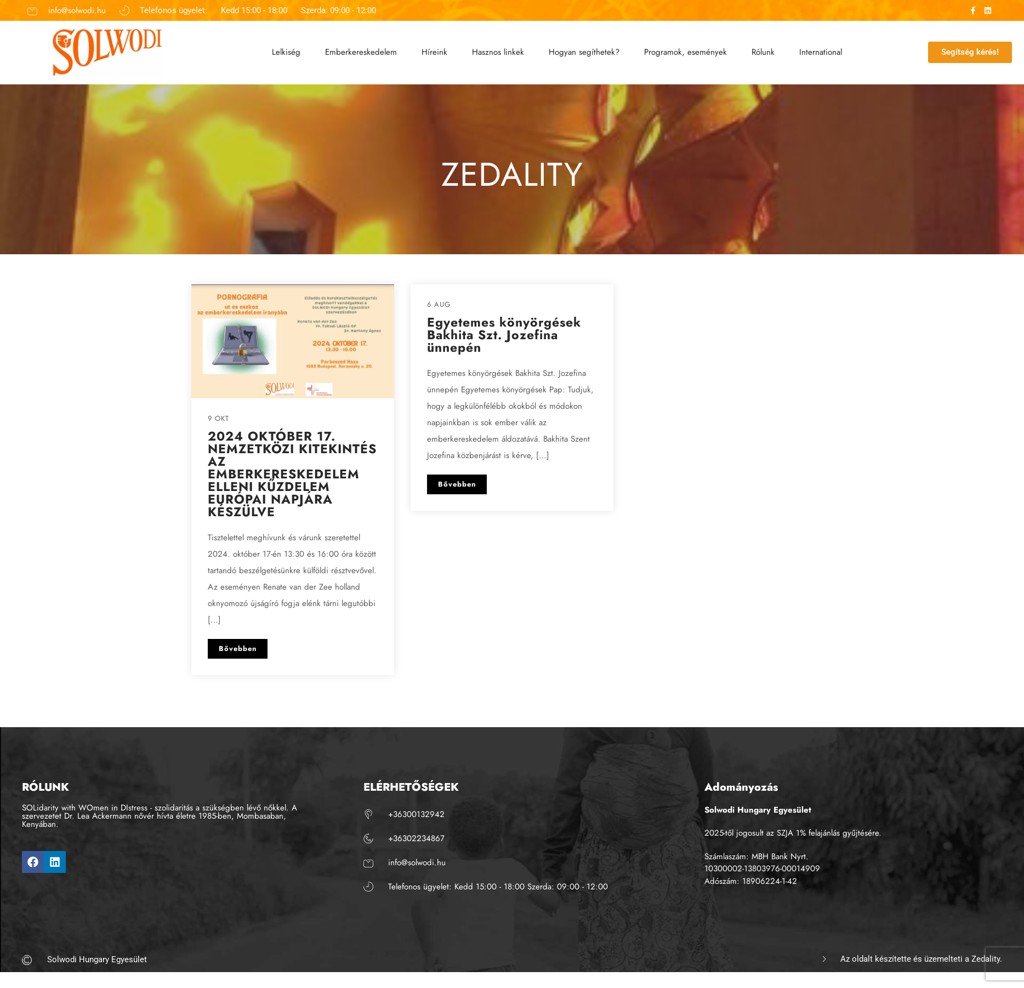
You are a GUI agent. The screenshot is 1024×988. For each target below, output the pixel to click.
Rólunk (763, 51)
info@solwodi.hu (77, 10)
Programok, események (685, 51)
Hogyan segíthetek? (584, 51)
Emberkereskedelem (361, 51)
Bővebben (238, 648)
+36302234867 (416, 838)
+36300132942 (416, 814)
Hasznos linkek (498, 51)
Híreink (434, 51)
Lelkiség (286, 51)
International (820, 51)
